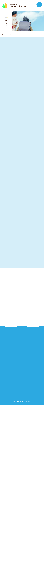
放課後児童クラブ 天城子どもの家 (23, 34)
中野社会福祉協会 (8, 34)
